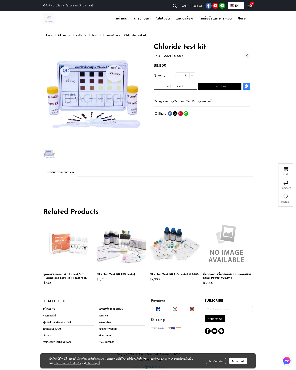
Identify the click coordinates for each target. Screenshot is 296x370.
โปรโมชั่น (163, 18)
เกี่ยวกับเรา (142, 18)
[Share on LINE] (185, 113)
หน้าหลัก (122, 18)
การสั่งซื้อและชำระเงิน (215, 18)
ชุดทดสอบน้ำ (113, 35)
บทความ (104, 315)
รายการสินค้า (50, 315)
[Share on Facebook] (170, 113)
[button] (175, 5)
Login (184, 5)
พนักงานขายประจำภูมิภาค (57, 342)
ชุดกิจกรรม (81, 35)
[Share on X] (175, 113)
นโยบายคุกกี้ (93, 363)
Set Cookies (215, 361)
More (243, 18)
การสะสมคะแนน (52, 328)
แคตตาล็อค (184, 18)
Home (50, 35)
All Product (65, 35)
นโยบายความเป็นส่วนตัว (67, 363)
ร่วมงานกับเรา (106, 342)
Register (197, 5)
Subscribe (215, 319)
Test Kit (96, 35)
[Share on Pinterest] (180, 113)
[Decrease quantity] (178, 75)
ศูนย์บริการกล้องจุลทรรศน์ (57, 322)
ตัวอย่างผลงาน (107, 335)
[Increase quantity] (192, 75)
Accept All (238, 361)
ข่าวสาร (47, 335)
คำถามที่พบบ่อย (108, 328)
